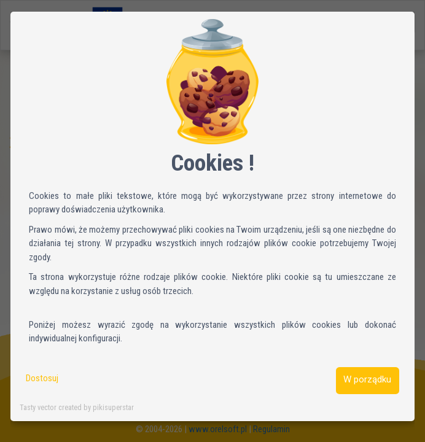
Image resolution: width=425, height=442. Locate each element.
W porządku (367, 379)
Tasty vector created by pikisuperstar (77, 407)
